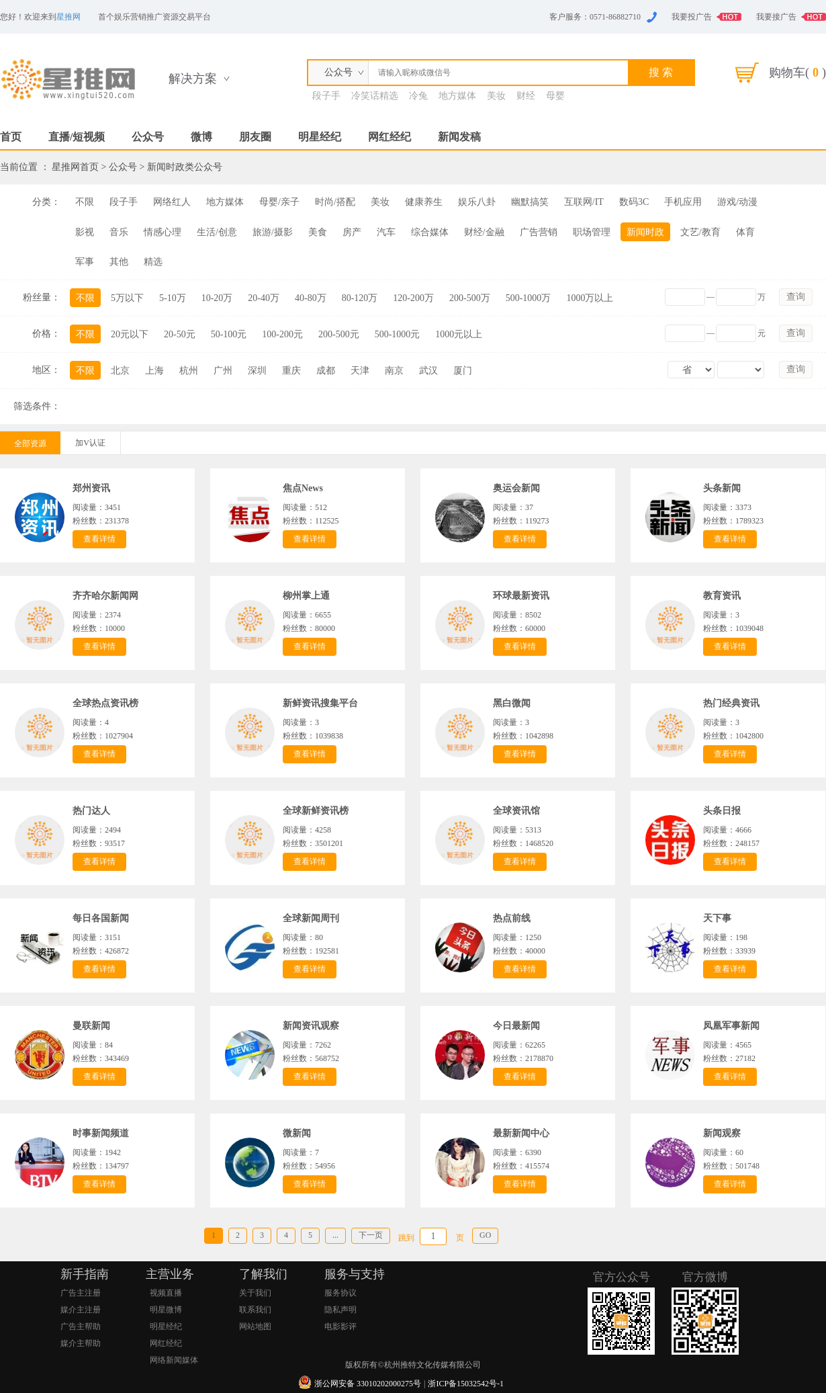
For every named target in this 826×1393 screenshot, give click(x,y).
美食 (317, 232)
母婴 (555, 96)
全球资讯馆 (516, 811)
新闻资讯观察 (311, 1026)
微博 (201, 136)
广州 (223, 371)
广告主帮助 (80, 1326)
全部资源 (30, 443)
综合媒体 (430, 232)
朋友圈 (255, 136)
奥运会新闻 (516, 488)
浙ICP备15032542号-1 (466, 1383)
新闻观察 (722, 1133)
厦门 (462, 371)
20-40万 (263, 298)
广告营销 (538, 232)
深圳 (257, 371)
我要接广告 (776, 17)
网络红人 (172, 202)
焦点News (303, 488)
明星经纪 (319, 136)
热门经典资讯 (731, 703)
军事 (84, 262)
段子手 (326, 96)
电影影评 (340, 1326)
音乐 (118, 232)
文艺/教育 (700, 232)
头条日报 (722, 811)
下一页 (371, 1235)
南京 (394, 371)
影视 (84, 232)
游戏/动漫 (737, 202)
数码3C (634, 202)
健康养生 (424, 202)
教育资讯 (722, 596)
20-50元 (179, 334)
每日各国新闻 (101, 918)
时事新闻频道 (101, 1133)
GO (485, 1235)
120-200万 (413, 298)
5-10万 (172, 298)
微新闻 (297, 1133)
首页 (10, 136)
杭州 (188, 371)
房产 (351, 232)
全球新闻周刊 (311, 918)
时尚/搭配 (335, 202)
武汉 (428, 371)
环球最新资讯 (521, 596)
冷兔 (418, 96)
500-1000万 (528, 298)
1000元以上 (458, 334)
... (335, 1235)
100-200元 (282, 334)
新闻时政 (645, 232)
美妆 (496, 96)
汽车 (386, 232)
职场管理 (591, 232)
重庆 (291, 371)
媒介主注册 (80, 1309)
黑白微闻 (512, 703)
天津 (360, 371)
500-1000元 (397, 334)
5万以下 (127, 298)
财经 (525, 96)
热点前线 (512, 918)
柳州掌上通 (306, 596)
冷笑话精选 (374, 96)
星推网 (68, 17)
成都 (325, 371)
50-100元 (229, 334)
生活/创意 (217, 232)
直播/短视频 (76, 136)
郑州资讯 (91, 488)
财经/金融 (484, 232)
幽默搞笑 (530, 202)
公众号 (148, 136)
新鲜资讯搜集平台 (320, 703)
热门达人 (91, 811)
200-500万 (469, 298)
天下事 (717, 918)
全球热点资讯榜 (105, 703)
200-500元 (338, 334)
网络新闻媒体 (174, 1360)
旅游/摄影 (273, 232)
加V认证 (90, 443)
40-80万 (310, 298)
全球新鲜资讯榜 (316, 811)
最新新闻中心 (521, 1133)
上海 (154, 371)
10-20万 (217, 298)
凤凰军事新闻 (731, 1026)
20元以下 (129, 334)
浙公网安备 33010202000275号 (367, 1383)
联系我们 (255, 1309)
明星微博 (166, 1309)
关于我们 (255, 1293)
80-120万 (360, 298)
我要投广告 (692, 17)
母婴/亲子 (279, 202)
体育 (745, 232)
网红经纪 (389, 136)
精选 (153, 262)
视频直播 (166, 1293)
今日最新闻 (516, 1026)
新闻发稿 (459, 136)
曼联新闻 (91, 1026)
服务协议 (340, 1293)
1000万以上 (589, 298)
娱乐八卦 (477, 202)
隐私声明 (340, 1309)
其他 (118, 262)
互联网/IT (584, 202)
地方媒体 (457, 96)
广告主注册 (80, 1293)
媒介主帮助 (80, 1343)
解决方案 (193, 78)
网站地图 (255, 1326)
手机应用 (683, 202)
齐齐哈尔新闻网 (105, 596)
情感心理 (162, 232)
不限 (84, 202)
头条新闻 (722, 488)
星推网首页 (75, 167)
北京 (120, 371)
